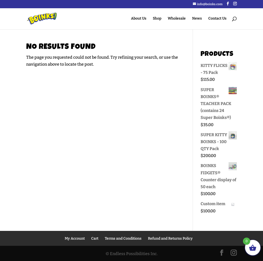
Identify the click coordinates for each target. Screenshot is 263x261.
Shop (157, 19)
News (197, 19)
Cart (94, 238)
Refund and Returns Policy (170, 238)
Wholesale (177, 19)
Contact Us (217, 19)
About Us (138, 19)
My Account (75, 238)
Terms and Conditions (123, 238)
